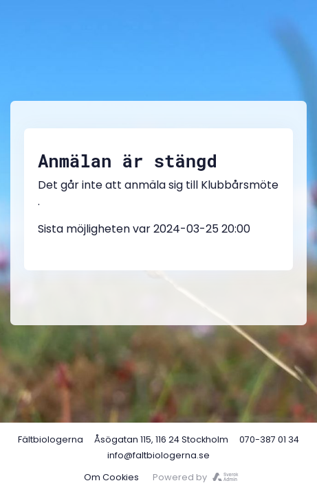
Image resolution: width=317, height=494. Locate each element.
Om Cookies (111, 477)
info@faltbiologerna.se (158, 455)
